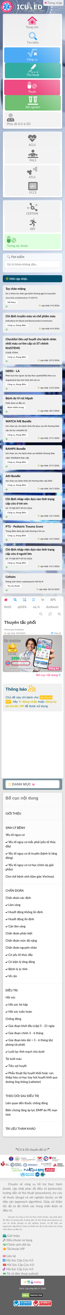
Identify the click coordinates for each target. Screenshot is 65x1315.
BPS (53, 600)
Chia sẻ (56, 633)
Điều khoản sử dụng (17, 1240)
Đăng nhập (53, 3)
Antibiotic (52, 607)
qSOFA (22, 607)
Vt (42, 600)
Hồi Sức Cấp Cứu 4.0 (18, 1260)
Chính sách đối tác (17, 1244)
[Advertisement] (32, 746)
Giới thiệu (11, 1236)
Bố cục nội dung (48, 675)
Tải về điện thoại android (20, 1273)
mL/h (36, 607)
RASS (7, 607)
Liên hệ (9, 1256)
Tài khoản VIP (14, 1249)
